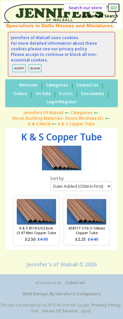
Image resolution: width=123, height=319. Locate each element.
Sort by (81, 183)
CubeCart (75, 282)
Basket (66, 93)
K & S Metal (39, 124)
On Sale (43, 93)
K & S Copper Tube (76, 124)
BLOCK (35, 68)
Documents (92, 93)
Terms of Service (59, 311)
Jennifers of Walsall (44, 112)
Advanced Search (100, 16)
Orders (20, 93)
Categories (57, 85)
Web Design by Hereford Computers (61, 294)
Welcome (28, 85)
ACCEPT (19, 68)
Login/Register (62, 102)
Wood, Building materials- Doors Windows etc (58, 118)
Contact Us (87, 85)
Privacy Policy (106, 305)
